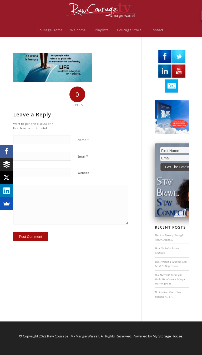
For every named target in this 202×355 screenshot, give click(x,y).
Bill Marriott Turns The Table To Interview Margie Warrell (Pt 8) (170, 279)
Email (83, 156)
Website (83, 173)
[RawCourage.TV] (101, 11)
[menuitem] (50, 29)
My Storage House (167, 336)
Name (83, 139)
